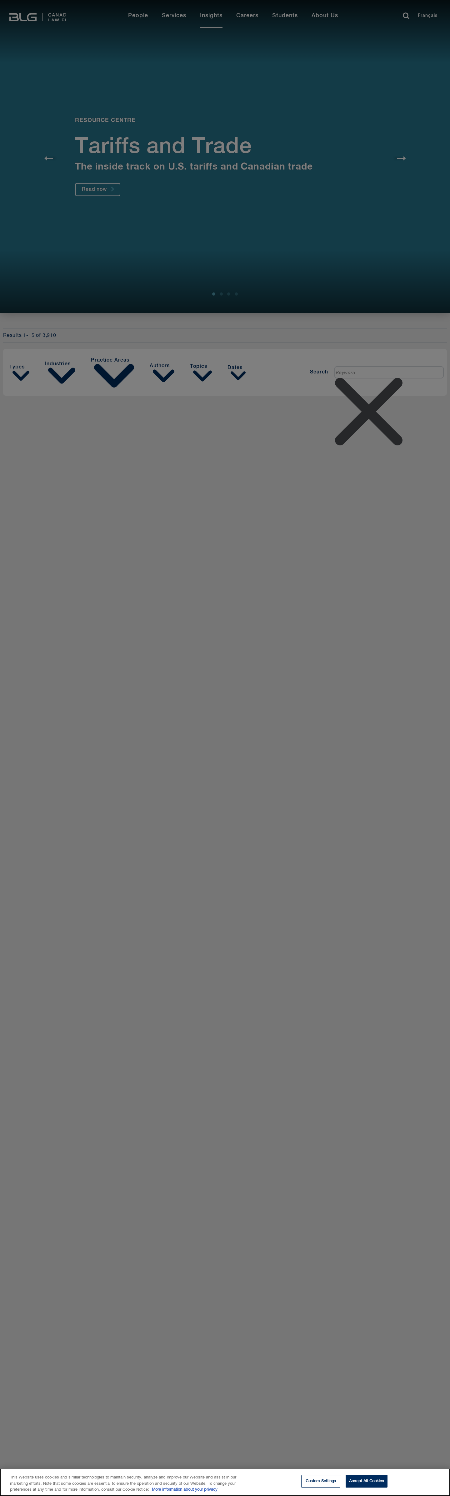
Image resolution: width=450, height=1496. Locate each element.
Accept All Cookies (366, 1481)
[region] (225, 1482)
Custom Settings (321, 1481)
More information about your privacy (185, 1490)
